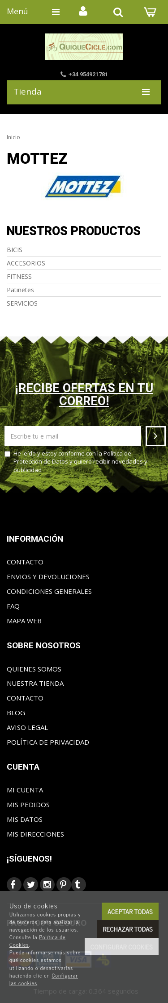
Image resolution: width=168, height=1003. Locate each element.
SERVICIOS (22, 303)
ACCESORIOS (26, 263)
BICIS (14, 249)
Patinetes (20, 290)
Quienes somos (34, 668)
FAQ (13, 605)
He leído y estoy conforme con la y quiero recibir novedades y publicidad (75, 461)
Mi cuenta (25, 789)
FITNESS (19, 276)
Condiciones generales (49, 591)
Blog (16, 712)
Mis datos (25, 819)
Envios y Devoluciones (48, 576)
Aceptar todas (130, 911)
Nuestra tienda (35, 683)
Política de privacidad (48, 742)
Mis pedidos (28, 804)
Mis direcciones (35, 833)
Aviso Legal (27, 727)
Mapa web (24, 620)
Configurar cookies (121, 946)
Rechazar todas (128, 928)
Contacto (25, 561)
